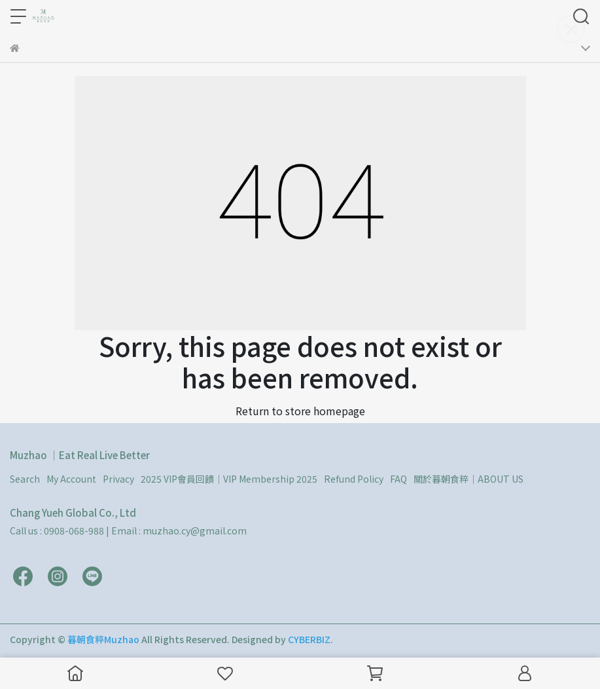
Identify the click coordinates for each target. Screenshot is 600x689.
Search (25, 478)
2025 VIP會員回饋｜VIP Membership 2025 (229, 478)
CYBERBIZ (309, 639)
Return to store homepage (300, 411)
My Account (71, 478)
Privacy (118, 478)
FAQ (398, 478)
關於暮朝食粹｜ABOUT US (468, 478)
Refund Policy (353, 478)
